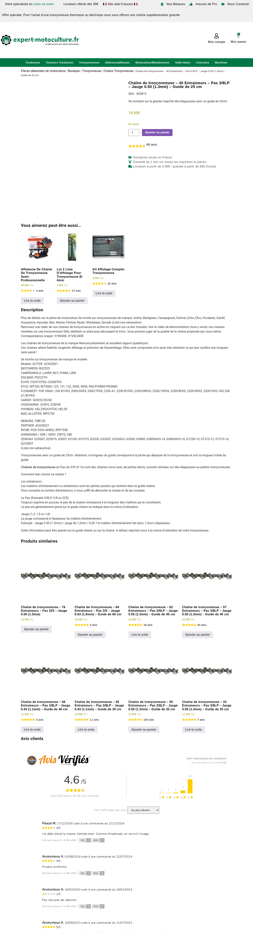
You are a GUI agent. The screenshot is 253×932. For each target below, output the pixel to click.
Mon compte (216, 42)
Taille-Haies (182, 62)
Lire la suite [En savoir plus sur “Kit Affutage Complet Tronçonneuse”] (104, 293)
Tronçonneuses (89, 62)
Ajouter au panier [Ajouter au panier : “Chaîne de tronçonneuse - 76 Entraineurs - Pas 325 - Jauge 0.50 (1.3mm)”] (36, 629)
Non (99, 840)
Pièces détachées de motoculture (43, 71)
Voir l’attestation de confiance (206, 758)
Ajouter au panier (157, 132)
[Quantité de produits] (133, 132)
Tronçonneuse (91, 71)
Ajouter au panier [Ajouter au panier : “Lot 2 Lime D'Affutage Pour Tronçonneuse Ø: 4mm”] (72, 300)
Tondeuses (33, 62)
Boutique (74, 71)
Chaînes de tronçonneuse (38, 467)
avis (151, 144)
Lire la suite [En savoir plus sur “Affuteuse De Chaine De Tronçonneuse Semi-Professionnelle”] (32, 300)
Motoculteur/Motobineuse (152, 62)
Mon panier (238, 41)
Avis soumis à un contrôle (208, 763)
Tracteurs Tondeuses (59, 62)
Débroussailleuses (117, 62)
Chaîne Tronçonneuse (118, 71)
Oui (86, 840)
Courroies (202, 62)
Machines (221, 62)
